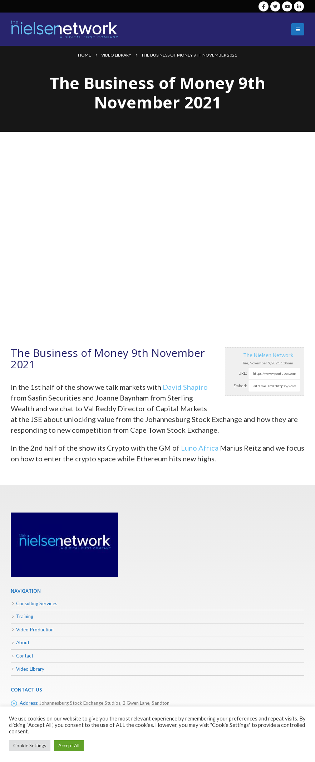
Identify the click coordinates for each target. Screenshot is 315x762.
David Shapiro (185, 387)
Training (24, 616)
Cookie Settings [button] (29, 745)
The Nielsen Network (268, 355)
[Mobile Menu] (297, 29)
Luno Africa (199, 447)
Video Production (35, 629)
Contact (24, 656)
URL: (242, 373)
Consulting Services (36, 603)
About (22, 642)
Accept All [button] (68, 745)
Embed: (240, 385)
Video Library (30, 669)
